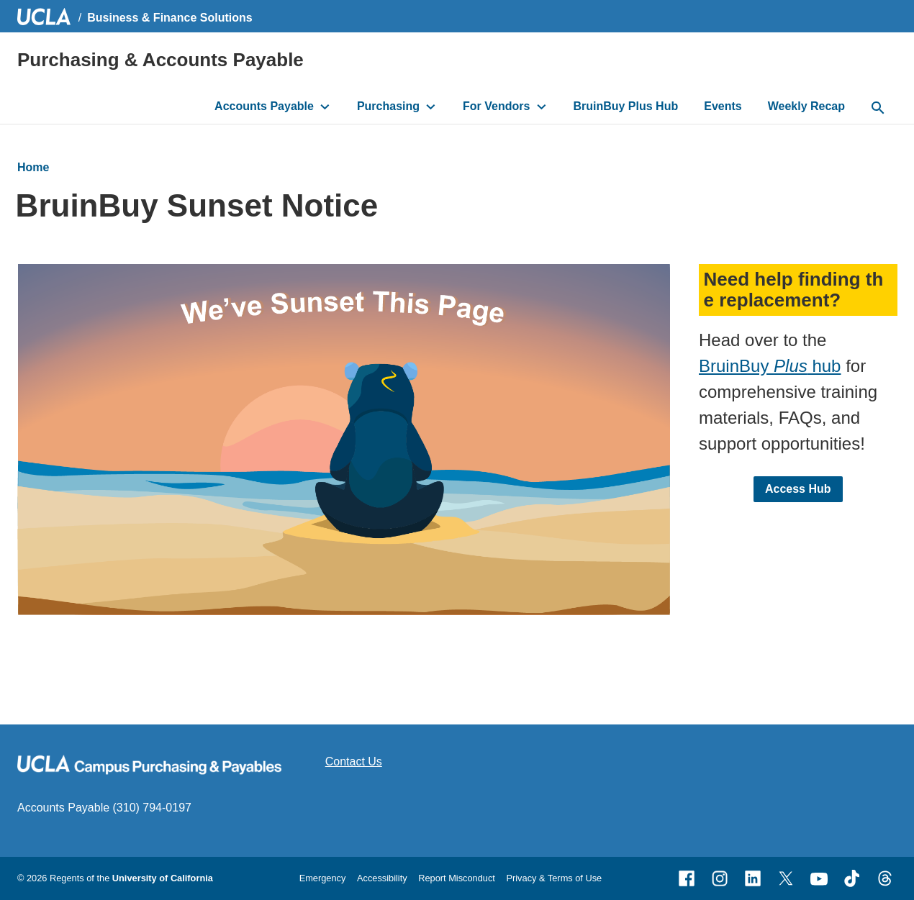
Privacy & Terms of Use (554, 878)
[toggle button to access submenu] (325, 106)
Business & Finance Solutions (169, 18)
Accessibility (382, 878)
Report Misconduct (456, 878)
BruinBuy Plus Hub (625, 106)
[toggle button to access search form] (878, 108)
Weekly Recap (806, 106)
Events (722, 106)
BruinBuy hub (770, 365)
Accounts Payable (264, 106)
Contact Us (353, 761)
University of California (162, 878)
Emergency (322, 878)
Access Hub (797, 488)
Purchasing (388, 106)
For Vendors (496, 106)
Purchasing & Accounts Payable (160, 59)
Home (33, 167)
